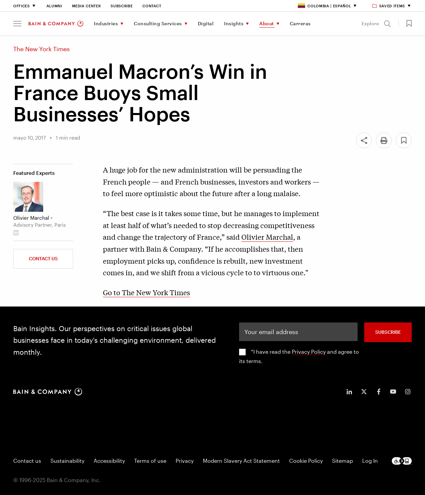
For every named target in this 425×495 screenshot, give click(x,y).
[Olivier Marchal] (28, 197)
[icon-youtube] (393, 392)
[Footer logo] (402, 461)
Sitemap (342, 460)
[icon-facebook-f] (378, 392)
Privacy (185, 460)
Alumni (54, 6)
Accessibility (109, 460)
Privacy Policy (309, 351)
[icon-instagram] (408, 392)
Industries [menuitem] (106, 23)
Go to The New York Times (146, 292)
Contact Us (43, 258)
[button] (17, 23)
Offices (21, 6)
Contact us (27, 460)
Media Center (86, 6)
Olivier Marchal (267, 236)
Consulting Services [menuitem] (158, 23)
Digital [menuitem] (206, 23)
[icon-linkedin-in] (349, 392)
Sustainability (67, 460)
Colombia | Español (324, 6)
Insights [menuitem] (233, 23)
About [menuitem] (266, 23)
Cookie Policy (306, 460)
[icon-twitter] (364, 392)
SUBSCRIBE (388, 332)
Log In (370, 460)
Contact (151, 6)
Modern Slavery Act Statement (241, 460)
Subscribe (121, 6)
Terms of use (150, 460)
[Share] (364, 140)
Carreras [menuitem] (300, 23)
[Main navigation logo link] (56, 24)
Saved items (389, 6)
